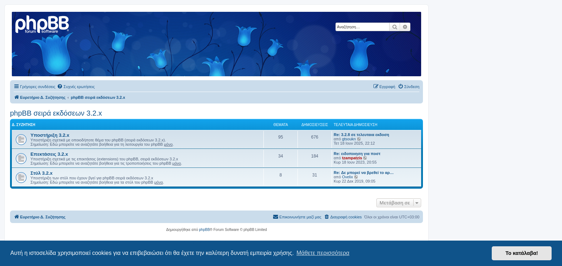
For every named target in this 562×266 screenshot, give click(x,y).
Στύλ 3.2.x (41, 173)
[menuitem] (76, 86)
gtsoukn (349, 139)
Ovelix (347, 177)
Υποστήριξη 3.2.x (49, 135)
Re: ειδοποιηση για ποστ (357, 153)
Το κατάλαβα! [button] (521, 253)
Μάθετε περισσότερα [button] (322, 253)
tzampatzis (352, 158)
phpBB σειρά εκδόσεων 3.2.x (56, 113)
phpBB (204, 230)
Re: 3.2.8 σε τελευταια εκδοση (361, 134)
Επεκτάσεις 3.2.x (49, 154)
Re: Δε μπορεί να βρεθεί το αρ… (364, 172)
